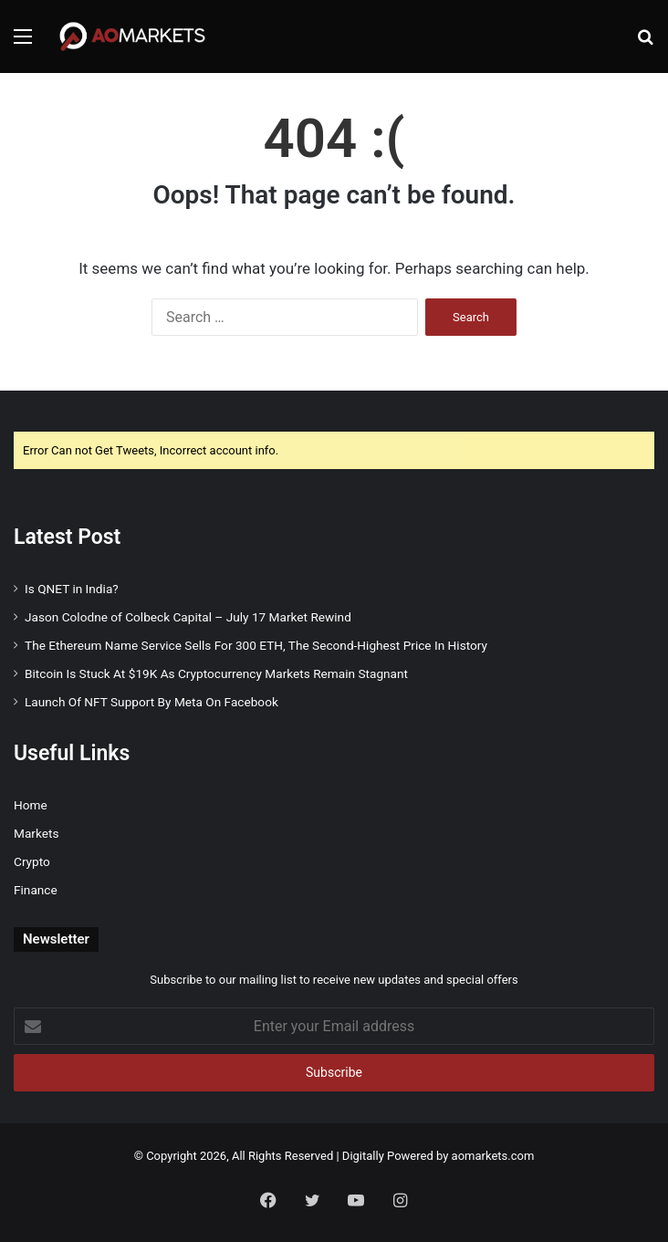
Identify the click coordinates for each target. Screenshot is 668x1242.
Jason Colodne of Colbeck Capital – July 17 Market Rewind (188, 617)
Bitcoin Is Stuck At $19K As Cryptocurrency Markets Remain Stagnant (216, 673)
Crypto (32, 861)
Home (30, 805)
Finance (35, 889)
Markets (36, 833)
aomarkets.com (493, 1156)
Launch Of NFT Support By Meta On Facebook (151, 701)
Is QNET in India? (72, 588)
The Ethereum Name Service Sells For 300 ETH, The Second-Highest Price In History (256, 645)
